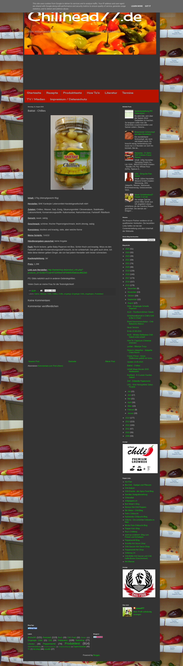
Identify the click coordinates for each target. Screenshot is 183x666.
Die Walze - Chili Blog (134, 510)
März (130, 406)
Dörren (83, 637)
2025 (127, 249)
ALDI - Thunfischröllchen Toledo (140, 312)
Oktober (131, 296)
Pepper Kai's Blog (132, 529)
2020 (127, 267)
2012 (127, 425)
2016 (127, 282)
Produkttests (72, 92)
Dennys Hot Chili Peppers (135, 507)
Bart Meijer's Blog (132, 504)
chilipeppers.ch (131, 501)
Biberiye (43, 294)
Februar (131, 410)
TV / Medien (36, 99)
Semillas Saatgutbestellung (136, 495)
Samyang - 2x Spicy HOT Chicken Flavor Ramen (143, 155)
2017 (127, 278)
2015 (127, 285)
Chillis (61, 294)
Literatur (111, 92)
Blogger (96, 655)
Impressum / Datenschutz (68, 99)
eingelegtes (89, 294)
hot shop (36, 649)
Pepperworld (49, 644)
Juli (129, 391)
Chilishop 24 (130, 553)
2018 (127, 274)
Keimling (80, 640)
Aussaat (47, 637)
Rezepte (52, 92)
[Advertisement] (91, 72)
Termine (127, 92)
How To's (93, 92)
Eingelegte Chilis (78, 294)
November (132, 292)
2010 (127, 432)
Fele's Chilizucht (131, 514)
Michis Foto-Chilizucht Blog (136, 525)
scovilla (47, 649)
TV (29, 649)
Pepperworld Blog (132, 540)
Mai (129, 399)
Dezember (132, 288)
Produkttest (99, 294)
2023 (127, 256)
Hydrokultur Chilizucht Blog (136, 517)
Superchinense (79, 647)
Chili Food (71, 637)
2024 (127, 252)
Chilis (49, 294)
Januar (131, 413)
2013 (127, 422)
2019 (127, 271)
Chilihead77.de (85, 16)
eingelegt (67, 294)
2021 (127, 263)
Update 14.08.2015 (135, 362)
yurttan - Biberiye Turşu (136, 346)
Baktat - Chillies (133, 366)
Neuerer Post (33, 361)
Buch (60, 637)
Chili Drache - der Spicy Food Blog (139, 491)
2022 (127, 260)
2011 (127, 429)
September (132, 299)
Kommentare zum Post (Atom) (50, 366)
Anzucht (32, 637)
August (131, 303)
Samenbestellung (34, 647)
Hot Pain (128, 482)
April (130, 402)
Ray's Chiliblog (131, 532)
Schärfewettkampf (64, 647)
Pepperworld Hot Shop (134, 550)
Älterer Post (110, 361)
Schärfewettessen (50, 647)
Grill (50, 640)
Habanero (63, 640)
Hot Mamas (129, 562)
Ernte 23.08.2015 (134, 331)
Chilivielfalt (129, 498)
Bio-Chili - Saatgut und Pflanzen (138, 485)
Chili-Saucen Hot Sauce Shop (137, 547)
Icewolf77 (140, 608)
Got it (148, 6)
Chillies (55, 294)
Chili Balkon (130, 488)
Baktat (37, 294)
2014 (127, 418)
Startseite (34, 92)
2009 (127, 436)
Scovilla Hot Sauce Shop (135, 543)
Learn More (137, 6)
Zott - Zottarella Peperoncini (138, 381)
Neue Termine (133, 327)
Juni (130, 395)
